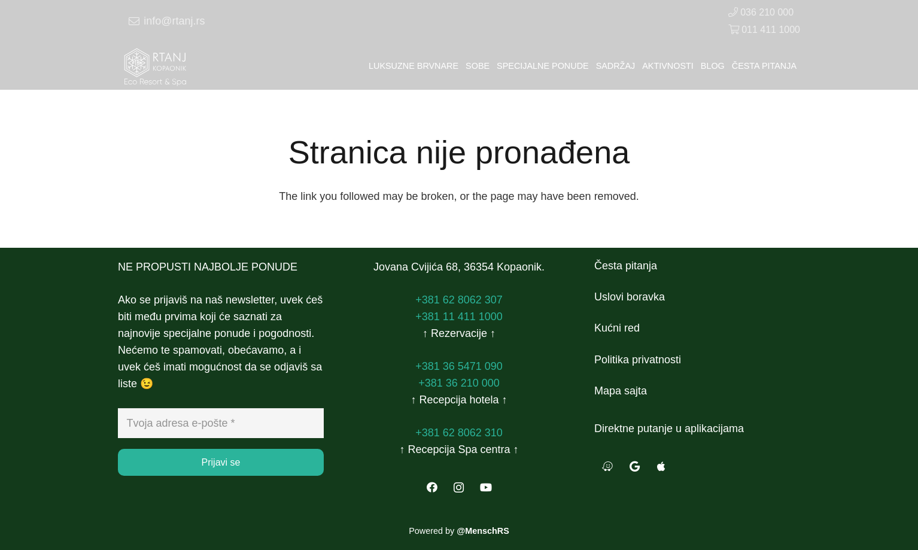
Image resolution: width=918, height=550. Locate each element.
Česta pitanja (625, 266)
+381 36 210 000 (459, 383)
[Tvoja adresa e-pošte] (221, 423)
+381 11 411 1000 (459, 317)
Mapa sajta (620, 391)
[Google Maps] (634, 466)
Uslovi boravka (629, 297)
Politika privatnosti (637, 360)
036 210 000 (761, 12)
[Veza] (156, 66)
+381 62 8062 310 (459, 433)
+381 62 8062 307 (459, 300)
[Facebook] (431, 487)
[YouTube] (485, 487)
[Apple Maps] (661, 466)
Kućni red (617, 328)
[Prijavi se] (221, 462)
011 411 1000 (764, 30)
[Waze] (607, 466)
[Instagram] (458, 487)
